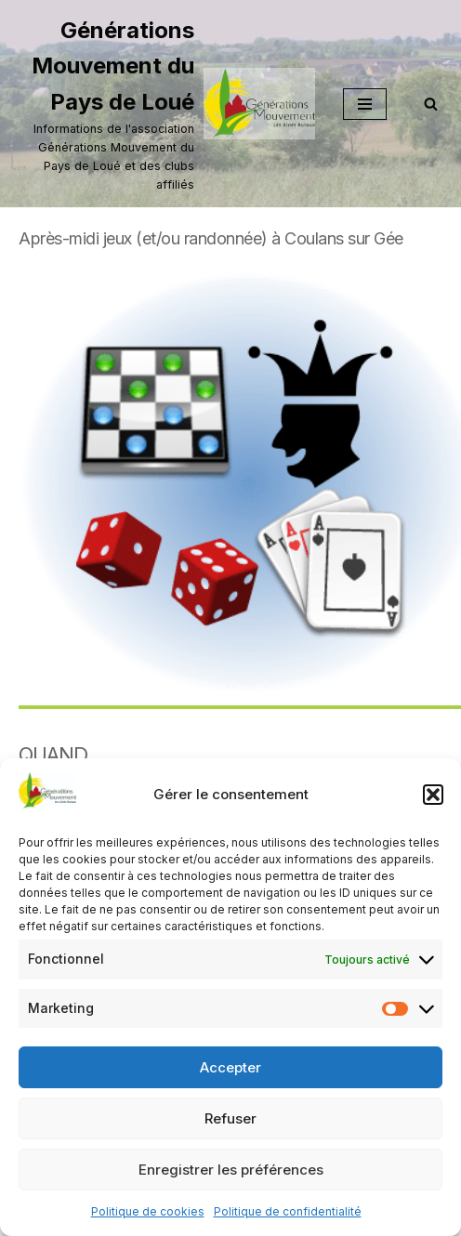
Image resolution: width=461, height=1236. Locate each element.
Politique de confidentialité (288, 1211)
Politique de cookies (147, 1211)
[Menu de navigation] (365, 104)
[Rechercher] (431, 104)
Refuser (230, 1118)
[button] (433, 794)
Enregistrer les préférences (230, 1169)
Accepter (230, 1067)
